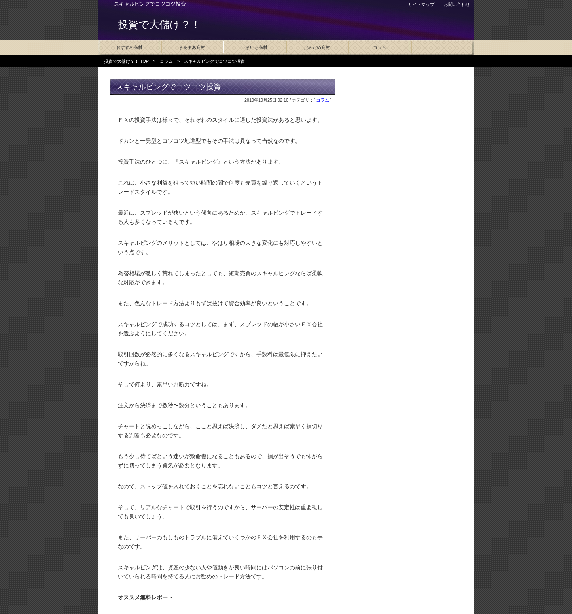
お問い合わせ (457, 4)
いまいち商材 (254, 47)
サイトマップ (421, 4)
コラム (379, 47)
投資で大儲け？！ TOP (126, 61)
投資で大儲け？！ (159, 24)
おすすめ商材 (129, 47)
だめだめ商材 (317, 47)
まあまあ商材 (192, 47)
